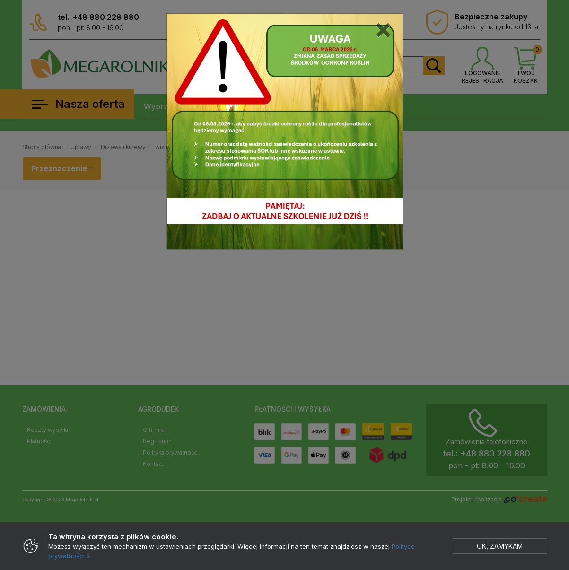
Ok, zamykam (500, 546)
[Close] (383, 28)
